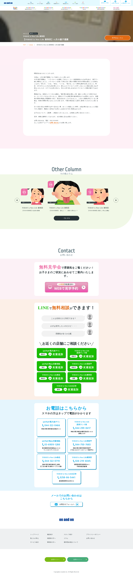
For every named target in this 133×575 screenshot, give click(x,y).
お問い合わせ (54, 122)
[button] (17, 200)
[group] (33, 200)
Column (32, 45)
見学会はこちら (117, 38)
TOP (25, 45)
